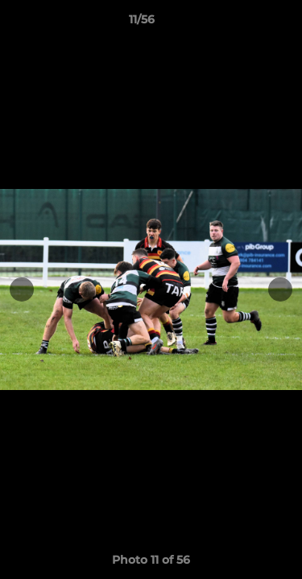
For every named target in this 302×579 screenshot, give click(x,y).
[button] (244, 23)
